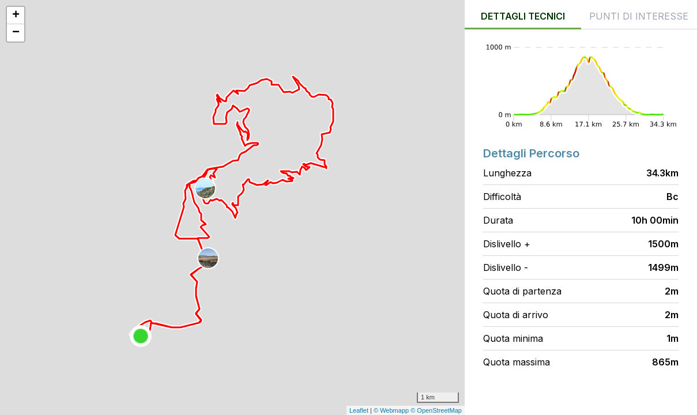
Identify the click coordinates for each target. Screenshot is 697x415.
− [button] (16, 33)
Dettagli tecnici (523, 16)
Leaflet (358, 410)
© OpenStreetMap (436, 410)
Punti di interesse (638, 16)
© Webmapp (392, 410)
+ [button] (16, 15)
